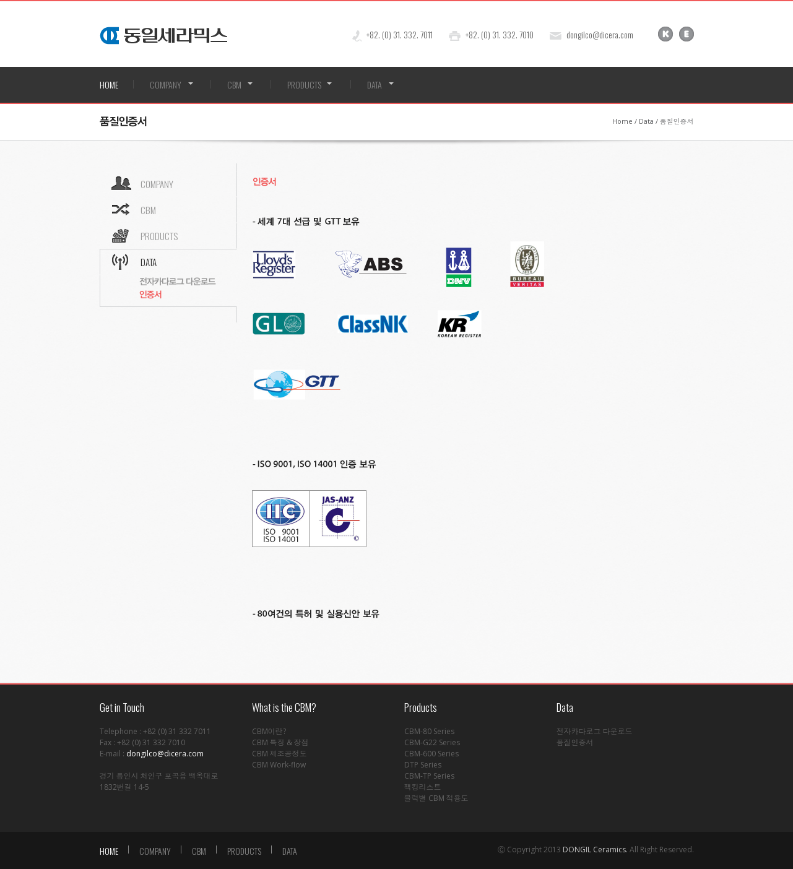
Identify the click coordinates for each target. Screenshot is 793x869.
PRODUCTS (304, 84)
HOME (109, 84)
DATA (374, 84)
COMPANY (165, 84)
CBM (234, 84)
